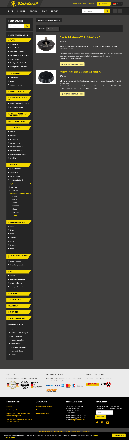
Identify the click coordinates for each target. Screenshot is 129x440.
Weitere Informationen (72, 64)
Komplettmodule (15, 261)
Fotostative (13, 44)
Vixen (13, 215)
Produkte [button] (21, 11)
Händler (9, 406)
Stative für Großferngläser (18, 55)
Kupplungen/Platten (18, 98)
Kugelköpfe (13, 77)
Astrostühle (13, 139)
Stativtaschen (14, 176)
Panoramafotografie (18, 256)
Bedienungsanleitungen (18, 333)
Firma (44, 11)
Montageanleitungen (17, 347)
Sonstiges (13, 312)
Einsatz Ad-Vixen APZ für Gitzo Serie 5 (80, 37)
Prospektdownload (16, 340)
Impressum (91, 3)
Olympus (14, 212)
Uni (10, 329)
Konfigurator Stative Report (19, 63)
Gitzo (13, 199)
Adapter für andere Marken (20, 193)
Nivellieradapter (16, 122)
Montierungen (14, 143)
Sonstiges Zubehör (16, 180)
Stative (11, 40)
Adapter (12, 135)
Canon (13, 196)
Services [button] (34, 11)
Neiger (11, 81)
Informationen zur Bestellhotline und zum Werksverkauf (19, 420)
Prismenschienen (15, 150)
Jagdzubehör (14, 300)
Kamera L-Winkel (16, 92)
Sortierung (41, 29)
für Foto (13, 187)
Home (10, 11)
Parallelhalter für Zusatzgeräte (17, 114)
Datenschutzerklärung (79, 3)
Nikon (13, 202)
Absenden (100, 416)
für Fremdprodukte (17, 222)
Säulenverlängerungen (17, 154)
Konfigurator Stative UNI (18, 66)
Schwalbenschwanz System (19, 103)
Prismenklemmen (15, 147)
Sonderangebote (16, 318)
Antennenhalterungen (17, 279)
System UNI (13, 172)
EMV (10, 272)
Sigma (13, 209)
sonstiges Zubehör (15, 287)
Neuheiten (13, 306)
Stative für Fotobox (16, 51)
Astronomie (14, 128)
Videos (12, 354)
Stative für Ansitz (15, 48)
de (115, 4)
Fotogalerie (40, 410)
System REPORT (14, 169)
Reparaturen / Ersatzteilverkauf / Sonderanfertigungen (18, 415)
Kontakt (54, 11)
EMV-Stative (13, 59)
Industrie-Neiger (15, 85)
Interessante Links (42, 414)
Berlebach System (15, 107)
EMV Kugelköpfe (15, 283)
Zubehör (12, 158)
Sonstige (13, 190)
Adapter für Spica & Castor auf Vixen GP (81, 72)
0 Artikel (104, 4)
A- (120, 11)
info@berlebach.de (78, 420)
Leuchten (13, 294)
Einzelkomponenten (16, 265)
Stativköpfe (14, 73)
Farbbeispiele (14, 344)
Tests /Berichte (15, 336)
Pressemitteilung (15, 351)
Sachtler (14, 206)
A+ (115, 11)
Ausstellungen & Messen (44, 406)
